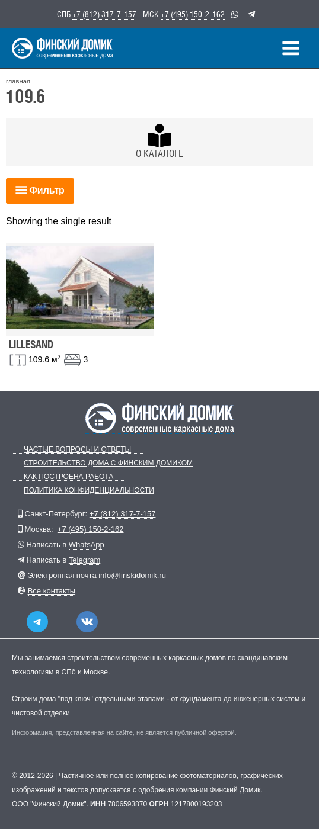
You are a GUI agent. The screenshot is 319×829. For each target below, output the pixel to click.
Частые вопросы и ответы (77, 450)
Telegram (84, 559)
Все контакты (51, 590)
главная (18, 81)
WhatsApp (86, 544)
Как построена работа (68, 477)
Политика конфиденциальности (89, 490)
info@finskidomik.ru (132, 575)
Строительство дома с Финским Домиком (108, 463)
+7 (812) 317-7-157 (104, 14)
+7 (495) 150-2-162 (193, 14)
